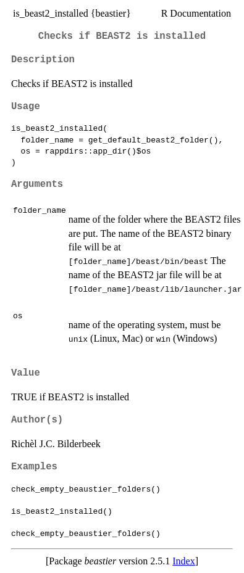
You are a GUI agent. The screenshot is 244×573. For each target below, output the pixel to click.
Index (183, 561)
